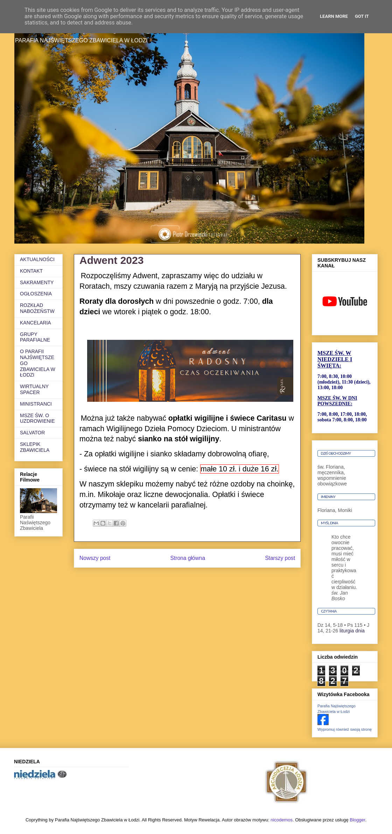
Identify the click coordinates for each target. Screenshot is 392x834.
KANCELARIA (35, 322)
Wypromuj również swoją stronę (344, 729)
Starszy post (280, 558)
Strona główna (187, 558)
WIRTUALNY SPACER (34, 389)
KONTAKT (31, 271)
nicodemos (282, 819)
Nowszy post (94, 558)
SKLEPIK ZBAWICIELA (34, 447)
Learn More (334, 16)
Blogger (357, 819)
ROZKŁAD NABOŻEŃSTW (37, 308)
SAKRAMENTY (37, 282)
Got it (362, 16)
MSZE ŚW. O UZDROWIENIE (37, 418)
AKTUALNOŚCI (37, 259)
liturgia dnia (352, 630)
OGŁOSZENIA (36, 293)
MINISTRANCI (36, 404)
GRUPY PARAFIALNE (35, 337)
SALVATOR (32, 432)
